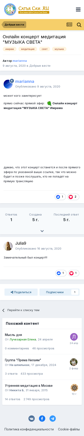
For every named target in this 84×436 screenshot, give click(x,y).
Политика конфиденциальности (29, 429)
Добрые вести (39, 65)
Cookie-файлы (69, 429)
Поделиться (21, 292)
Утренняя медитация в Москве (29, 385)
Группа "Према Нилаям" (23, 360)
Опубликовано (37, 86)
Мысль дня (13, 335)
